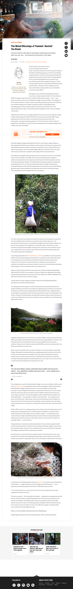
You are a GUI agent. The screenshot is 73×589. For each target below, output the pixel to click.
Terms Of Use (42, 584)
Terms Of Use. (43, 136)
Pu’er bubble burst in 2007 (34, 255)
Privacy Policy (49, 584)
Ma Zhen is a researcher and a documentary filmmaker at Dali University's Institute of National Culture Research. (18, 89)
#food (27, 62)
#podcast (44, 62)
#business (39, 62)
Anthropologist (19, 84)
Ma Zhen (15, 59)
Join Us (52, 583)
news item (41, 482)
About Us (41, 583)
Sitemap (56, 584)
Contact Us (64, 583)
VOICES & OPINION (16, 42)
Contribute (47, 583)
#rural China (33, 62)
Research (58, 583)
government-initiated (19, 386)
